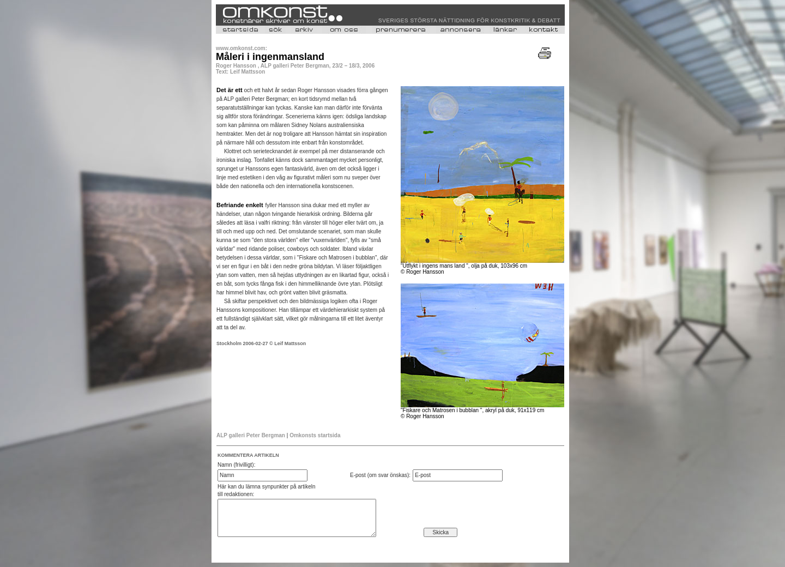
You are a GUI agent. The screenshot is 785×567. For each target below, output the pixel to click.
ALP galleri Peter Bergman (250, 435)
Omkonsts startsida (314, 435)
